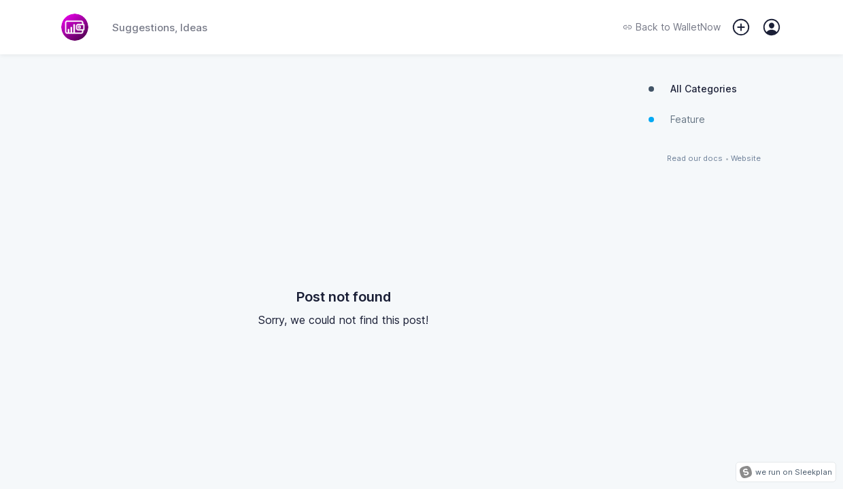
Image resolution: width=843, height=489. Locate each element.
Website (746, 158)
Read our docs (695, 158)
